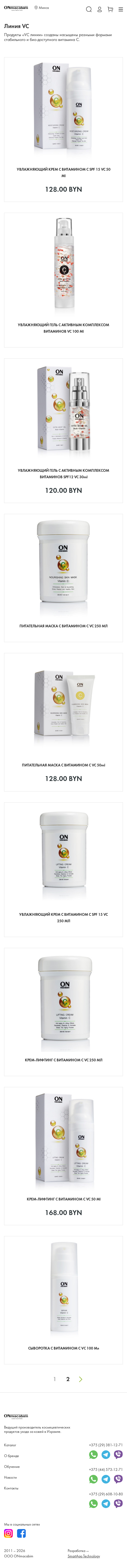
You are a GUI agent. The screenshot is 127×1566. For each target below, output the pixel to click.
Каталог (10, 1445)
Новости (10, 1477)
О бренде (11, 1456)
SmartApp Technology (84, 1556)
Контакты (11, 1488)
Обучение (12, 1467)
